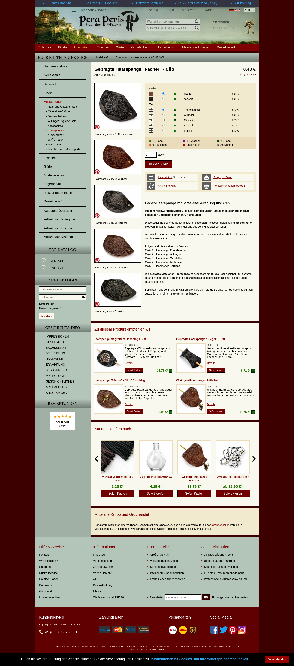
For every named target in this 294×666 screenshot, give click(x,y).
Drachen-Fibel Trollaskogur (232, 476)
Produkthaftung (102, 585)
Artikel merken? (167, 185)
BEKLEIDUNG (55, 353)
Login (170, 10)
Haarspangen (140, 57)
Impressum (100, 554)
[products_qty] (151, 155)
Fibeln (62, 47)
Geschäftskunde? (93, 10)
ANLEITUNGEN (56, 392)
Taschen (103, 47)
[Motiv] (163, 109)
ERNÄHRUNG (55, 364)
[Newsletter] (206, 597)
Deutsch (57, 260)
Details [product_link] (128, 363)
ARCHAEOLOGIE (58, 387)
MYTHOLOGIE (56, 375)
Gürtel (120, 47)
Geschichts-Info (62, 327)
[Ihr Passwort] (62, 297)
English (56, 268)
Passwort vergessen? (50, 308)
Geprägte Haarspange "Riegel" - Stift (200, 339)
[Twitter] (223, 630)
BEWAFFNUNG (56, 370)
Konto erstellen (46, 304)
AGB (96, 578)
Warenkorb (221, 21)
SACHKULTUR (56, 347)
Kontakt (152, 10)
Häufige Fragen (48, 578)
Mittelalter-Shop (103, 57)
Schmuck (44, 47)
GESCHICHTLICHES (60, 381)
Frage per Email (222, 177)
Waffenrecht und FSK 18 (108, 597)
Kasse (209, 10)
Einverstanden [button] (277, 659)
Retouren (45, 566)
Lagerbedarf (166, 47)
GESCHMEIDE (56, 342)
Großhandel (219, 524)
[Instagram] (242, 630)
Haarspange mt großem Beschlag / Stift (120, 339)
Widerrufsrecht (102, 572)
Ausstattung (123, 57)
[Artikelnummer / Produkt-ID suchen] (173, 27)
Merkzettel (189, 10)
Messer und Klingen (196, 47)
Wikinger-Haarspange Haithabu (197, 380)
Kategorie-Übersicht (58, 211)
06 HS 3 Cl (157, 57)
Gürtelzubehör (141, 47)
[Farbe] (163, 93)
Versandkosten (102, 560)
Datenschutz (47, 585)
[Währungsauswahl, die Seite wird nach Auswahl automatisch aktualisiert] (249, 10)
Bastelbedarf (226, 47)
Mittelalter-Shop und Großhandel (121, 514)
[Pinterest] (233, 630)
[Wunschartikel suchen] (173, 22)
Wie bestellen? (48, 560)
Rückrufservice (48, 572)
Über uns (99, 591)
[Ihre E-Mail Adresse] (62, 289)
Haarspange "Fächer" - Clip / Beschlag (119, 380)
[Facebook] (214, 630)
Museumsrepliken (50, 597)
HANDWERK (54, 359)
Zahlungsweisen (103, 566)
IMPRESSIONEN (57, 336)
